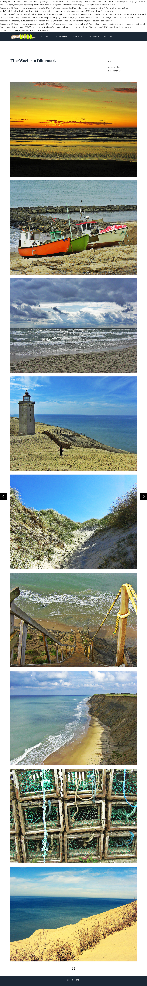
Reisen (119, 67)
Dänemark (117, 71)
